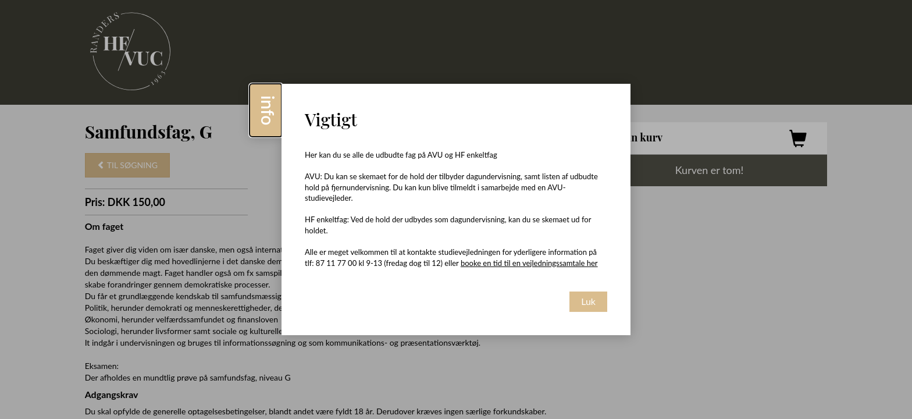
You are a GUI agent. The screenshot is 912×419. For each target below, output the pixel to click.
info (268, 110)
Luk (588, 301)
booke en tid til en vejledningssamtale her (529, 263)
